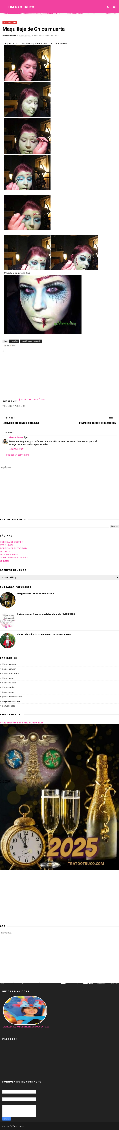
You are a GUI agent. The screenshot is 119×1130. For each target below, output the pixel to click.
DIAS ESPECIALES (9, 554)
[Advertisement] (59, 376)
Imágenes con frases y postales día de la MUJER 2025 (46, 614)
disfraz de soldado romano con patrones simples (44, 634)
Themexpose (18, 1126)
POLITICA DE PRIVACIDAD (13, 548)
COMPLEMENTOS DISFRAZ (14, 557)
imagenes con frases (12, 701)
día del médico (8, 687)
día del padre (8, 692)
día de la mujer (9, 668)
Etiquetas (4, 560)
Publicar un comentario (17, 454)
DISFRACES (5, 551)
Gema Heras (16, 437)
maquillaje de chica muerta (30, 341)
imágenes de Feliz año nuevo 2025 (35, 593)
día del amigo (8, 678)
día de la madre (9, 664)
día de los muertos (10, 673)
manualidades (8, 706)
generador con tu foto (12, 696)
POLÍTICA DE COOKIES (11, 541)
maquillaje (10, 22)
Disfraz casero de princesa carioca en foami (26, 1026)
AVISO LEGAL (6, 545)
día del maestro (9, 682)
